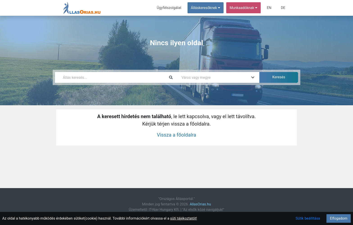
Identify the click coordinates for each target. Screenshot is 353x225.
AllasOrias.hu (200, 204)
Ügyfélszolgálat (169, 8)
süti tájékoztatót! (183, 218)
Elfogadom (338, 218)
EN (269, 8)
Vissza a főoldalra (176, 135)
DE (283, 8)
